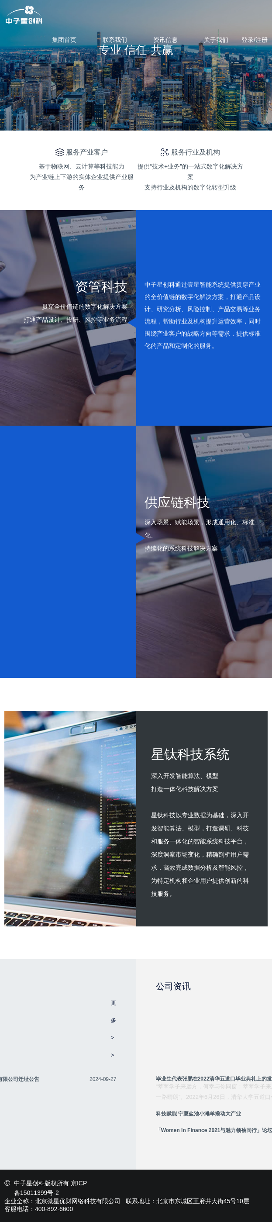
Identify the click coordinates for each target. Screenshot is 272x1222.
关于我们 (216, 39)
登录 (247, 39)
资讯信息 (165, 39)
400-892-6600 (54, 1208)
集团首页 (64, 39)
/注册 (261, 39)
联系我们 (115, 39)
